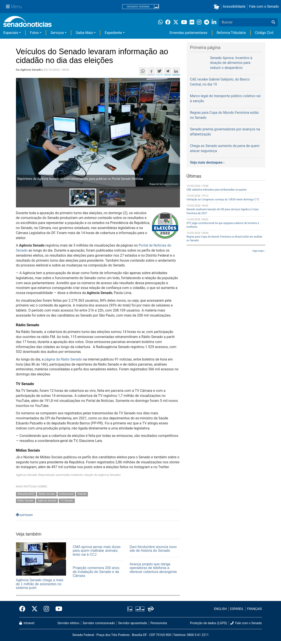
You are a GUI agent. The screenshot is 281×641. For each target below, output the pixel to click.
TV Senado (67, 500)
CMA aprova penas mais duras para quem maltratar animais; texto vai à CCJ (96, 550)
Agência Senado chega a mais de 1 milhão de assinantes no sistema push (39, 584)
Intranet (27, 623)
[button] (217, 7)
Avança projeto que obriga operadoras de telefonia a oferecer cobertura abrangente (153, 568)
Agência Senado (47, 500)
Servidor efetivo (68, 623)
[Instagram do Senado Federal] (46, 609)
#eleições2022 (26, 494)
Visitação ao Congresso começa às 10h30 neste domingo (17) (223, 199)
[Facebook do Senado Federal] (23, 609)
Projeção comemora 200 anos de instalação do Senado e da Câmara (96, 571)
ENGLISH (220, 609)
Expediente (113, 33)
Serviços (57, 33)
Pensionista (158, 623)
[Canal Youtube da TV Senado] (57, 609)
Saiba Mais (84, 33)
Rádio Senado (25, 500)
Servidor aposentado (132, 623)
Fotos (34, 33)
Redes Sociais (47, 494)
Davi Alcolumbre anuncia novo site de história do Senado (152, 549)
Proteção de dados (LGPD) (208, 623)
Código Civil (264, 33)
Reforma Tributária (231, 33)
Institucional (66, 494)
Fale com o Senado (264, 6)
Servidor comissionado (99, 623)
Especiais (10, 33)
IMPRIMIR (24, 515)
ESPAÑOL (237, 609)
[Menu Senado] (13, 6)
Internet (81, 494)
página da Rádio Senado (63, 359)
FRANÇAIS (254, 609)
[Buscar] (273, 22)
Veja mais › (258, 250)
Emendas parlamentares (188, 33)
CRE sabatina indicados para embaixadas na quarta (216, 189)
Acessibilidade (234, 6)
